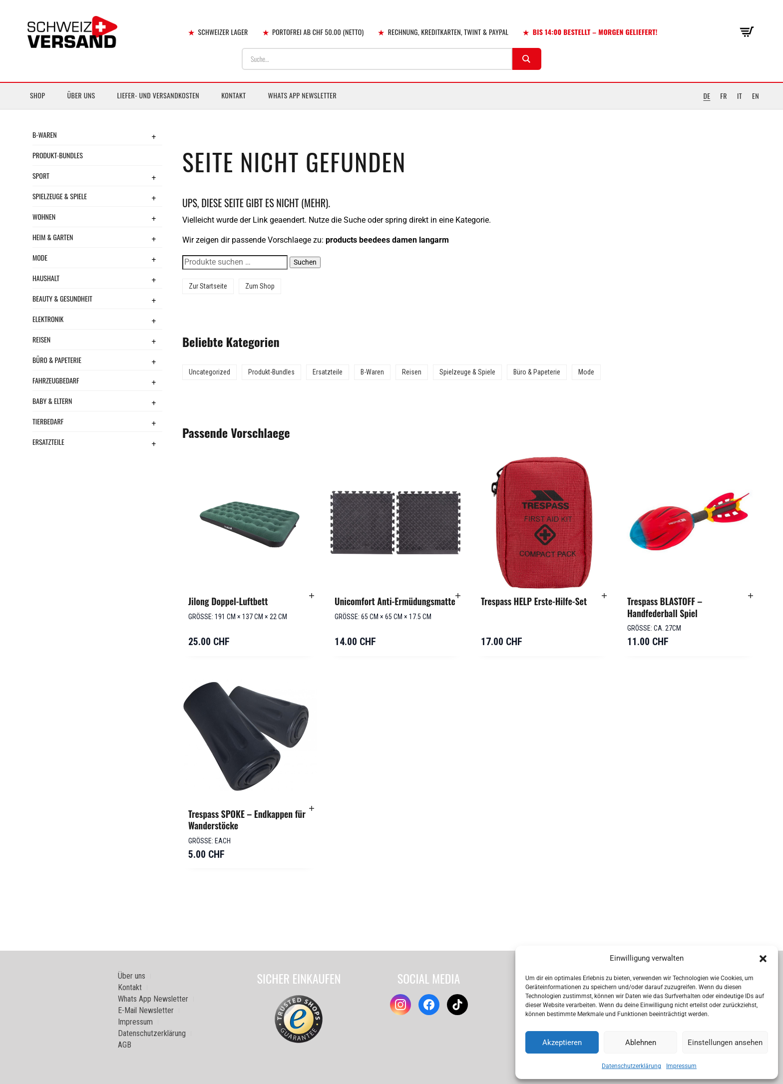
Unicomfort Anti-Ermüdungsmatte (395, 601)
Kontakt (233, 95)
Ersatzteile (48, 441)
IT (739, 95)
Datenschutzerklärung (631, 1066)
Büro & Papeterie (56, 360)
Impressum (681, 1066)
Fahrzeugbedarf (55, 380)
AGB (124, 1045)
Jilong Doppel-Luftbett (228, 601)
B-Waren (44, 134)
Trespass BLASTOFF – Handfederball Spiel (664, 607)
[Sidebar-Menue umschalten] (391, 109)
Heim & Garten (52, 237)
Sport (40, 175)
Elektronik (47, 319)
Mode (39, 257)
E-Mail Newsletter (146, 1010)
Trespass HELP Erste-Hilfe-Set (534, 601)
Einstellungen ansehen (725, 1042)
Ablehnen (640, 1042)
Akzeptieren (562, 1042)
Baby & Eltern (52, 400)
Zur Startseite (208, 286)
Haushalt (45, 278)
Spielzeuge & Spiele (59, 196)
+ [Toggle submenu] (154, 136)
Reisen (41, 339)
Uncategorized (209, 372)
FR (723, 95)
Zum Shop (260, 286)
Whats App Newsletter (302, 95)
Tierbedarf (47, 421)
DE (706, 95)
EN (755, 95)
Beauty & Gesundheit (62, 298)
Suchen (305, 262)
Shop (37, 95)
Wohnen (43, 216)
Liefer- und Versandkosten (158, 95)
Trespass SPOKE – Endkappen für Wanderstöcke (247, 819)
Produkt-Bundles (57, 155)
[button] (763, 959)
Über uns (81, 95)
